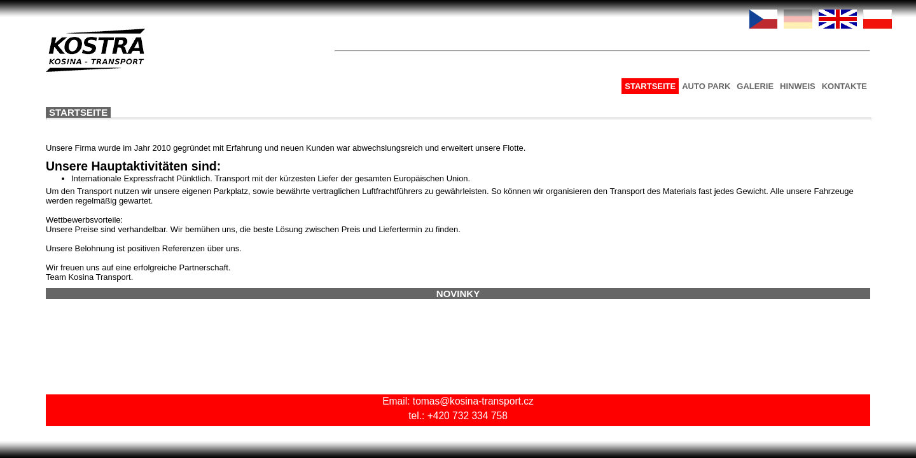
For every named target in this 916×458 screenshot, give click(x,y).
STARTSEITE (495, 86)
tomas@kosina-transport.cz (304, 409)
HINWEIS (643, 86)
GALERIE (600, 86)
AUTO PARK (551, 86)
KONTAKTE (689, 86)
